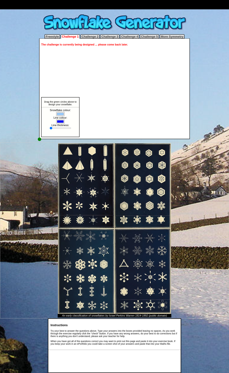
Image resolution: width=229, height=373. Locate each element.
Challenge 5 (149, 36)
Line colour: (60, 117)
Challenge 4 (129, 36)
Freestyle (52, 36)
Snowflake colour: (60, 110)
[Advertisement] (114, 4)
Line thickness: (60, 125)
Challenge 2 (90, 36)
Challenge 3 (109, 36)
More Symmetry (172, 36)
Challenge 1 (70, 36)
